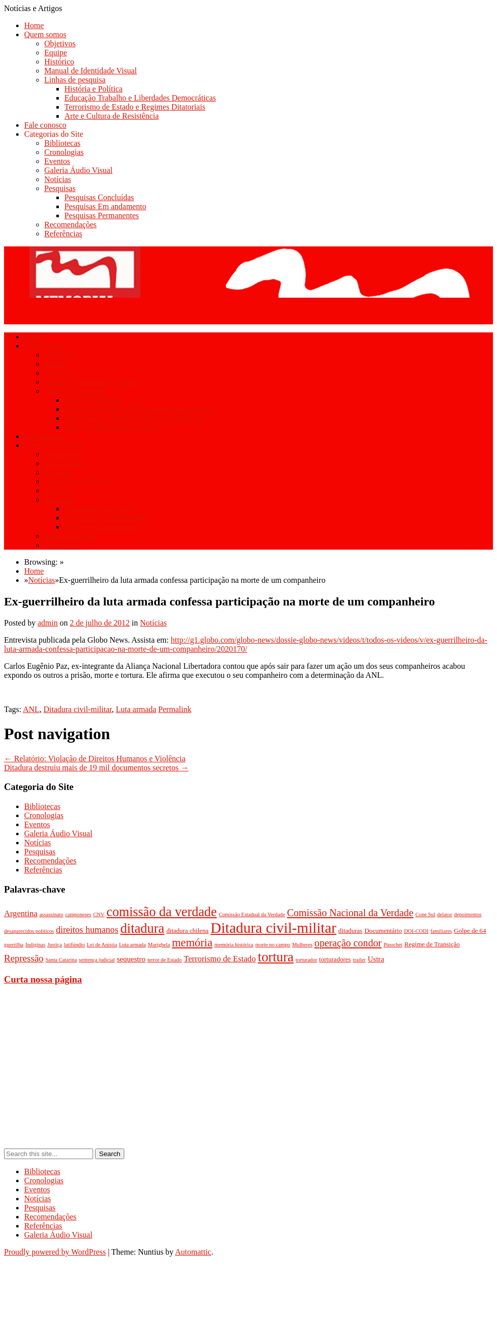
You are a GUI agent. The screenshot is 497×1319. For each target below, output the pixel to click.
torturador (306, 959)
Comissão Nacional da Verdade (350, 912)
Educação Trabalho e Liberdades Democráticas (140, 98)
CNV (99, 914)
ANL (31, 709)
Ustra (376, 959)
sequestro (131, 959)
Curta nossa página (43, 979)
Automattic (193, 1252)
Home (34, 25)
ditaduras (351, 930)
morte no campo (273, 944)
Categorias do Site (53, 134)
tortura (275, 956)
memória (192, 942)
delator (444, 914)
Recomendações (70, 224)
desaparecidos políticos (29, 931)
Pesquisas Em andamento (105, 206)
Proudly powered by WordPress (55, 1252)
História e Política (93, 88)
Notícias (57, 179)
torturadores (335, 959)
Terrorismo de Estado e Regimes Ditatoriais (134, 107)
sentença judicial (97, 959)
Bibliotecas (62, 143)
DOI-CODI (416, 931)
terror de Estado (164, 959)
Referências (63, 233)
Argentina (20, 913)
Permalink (175, 709)
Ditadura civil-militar (77, 709)
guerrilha (13, 944)
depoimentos (467, 914)
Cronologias (64, 152)
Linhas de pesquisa (75, 79)
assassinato (51, 914)
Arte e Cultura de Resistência (111, 116)
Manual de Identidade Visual (90, 70)
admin (48, 623)
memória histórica (233, 944)
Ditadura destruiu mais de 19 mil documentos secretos (96, 767)
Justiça (54, 944)
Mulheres (302, 944)
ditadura (142, 928)
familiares (441, 931)
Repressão (23, 958)
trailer (359, 959)
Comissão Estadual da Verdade (252, 914)
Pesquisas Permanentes (101, 215)
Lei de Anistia (102, 944)
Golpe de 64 (470, 930)
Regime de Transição (432, 944)
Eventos (57, 161)
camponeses (78, 914)
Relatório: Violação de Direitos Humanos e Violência (95, 758)
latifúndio (74, 944)
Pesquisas (59, 188)
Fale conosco (45, 125)
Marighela (159, 944)
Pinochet (392, 944)
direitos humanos (87, 930)
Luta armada (136, 709)
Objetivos (59, 43)
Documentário (383, 930)
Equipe (55, 52)
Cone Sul (425, 914)
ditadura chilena (188, 930)
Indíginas (35, 944)
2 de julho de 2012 (100, 623)
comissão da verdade (162, 912)
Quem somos (45, 34)
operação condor (347, 942)
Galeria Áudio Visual (78, 170)
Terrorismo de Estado (220, 958)
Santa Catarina (60, 959)
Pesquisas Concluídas (99, 197)
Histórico (59, 61)
